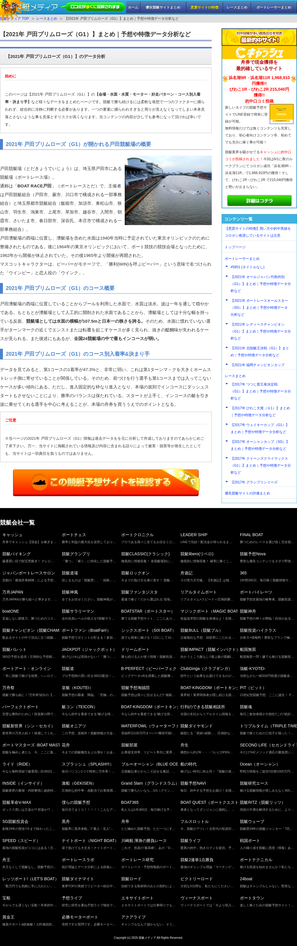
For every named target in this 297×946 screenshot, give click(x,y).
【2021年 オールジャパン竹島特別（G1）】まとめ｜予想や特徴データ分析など (261, 284)
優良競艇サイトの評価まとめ (247, 493)
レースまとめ (237, 7)
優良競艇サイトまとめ (163, 7)
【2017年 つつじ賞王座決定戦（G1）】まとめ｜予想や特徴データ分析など (261, 391)
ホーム (133, 7)
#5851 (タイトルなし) (248, 267)
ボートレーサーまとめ (273, 7)
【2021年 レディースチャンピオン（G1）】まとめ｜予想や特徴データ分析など (261, 331)
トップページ (235, 247)
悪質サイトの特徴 (204, 7)
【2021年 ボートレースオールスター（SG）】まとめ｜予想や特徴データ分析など (259, 308)
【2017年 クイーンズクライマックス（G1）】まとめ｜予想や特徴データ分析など (261, 465)
